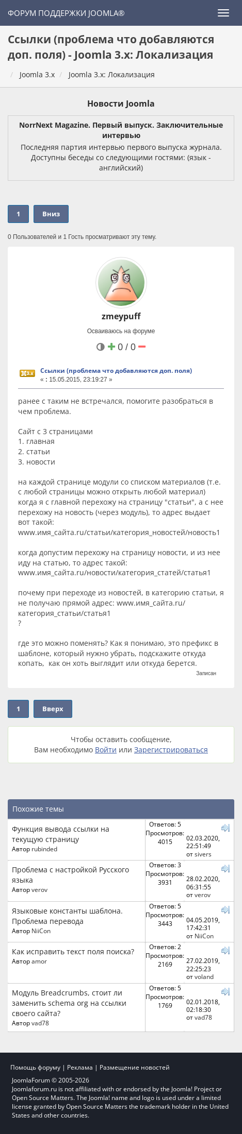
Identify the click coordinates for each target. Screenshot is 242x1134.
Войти (106, 749)
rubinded (44, 849)
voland (204, 976)
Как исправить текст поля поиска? (73, 951)
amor (39, 961)
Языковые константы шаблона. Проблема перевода (67, 916)
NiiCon (41, 930)
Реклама (80, 1067)
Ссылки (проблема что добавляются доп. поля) (116, 370)
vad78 (40, 1023)
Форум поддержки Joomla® (66, 13)
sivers (203, 854)
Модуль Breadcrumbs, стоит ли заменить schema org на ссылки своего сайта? (69, 1003)
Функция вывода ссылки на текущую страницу (60, 834)
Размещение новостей (135, 1067)
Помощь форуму (35, 1067)
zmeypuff (121, 316)
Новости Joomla (121, 103)
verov (39, 889)
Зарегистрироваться (171, 749)
